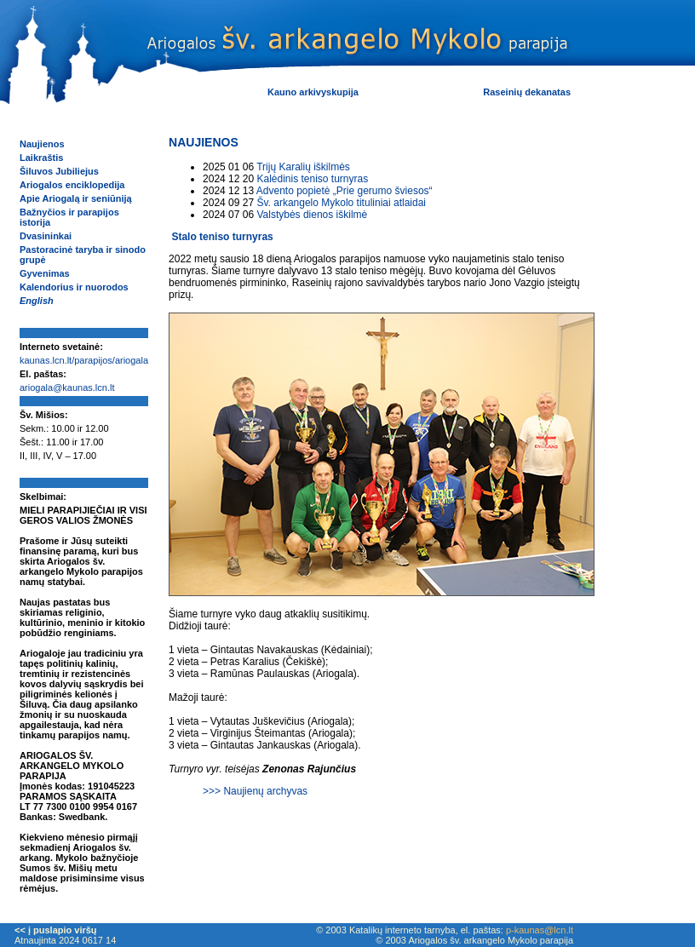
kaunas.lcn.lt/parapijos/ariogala (84, 360)
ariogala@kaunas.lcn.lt (67, 387)
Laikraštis (41, 157)
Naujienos (42, 144)
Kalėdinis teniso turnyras (312, 179)
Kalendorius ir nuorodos (74, 287)
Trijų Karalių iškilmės (303, 167)
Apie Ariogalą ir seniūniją (76, 198)
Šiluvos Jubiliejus (59, 171)
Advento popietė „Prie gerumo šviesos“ (344, 191)
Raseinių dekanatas (527, 92)
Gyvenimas (45, 273)
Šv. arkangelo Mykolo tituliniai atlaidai (341, 203)
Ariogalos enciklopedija (72, 185)
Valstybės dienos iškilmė (311, 215)
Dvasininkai (46, 236)
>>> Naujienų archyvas (255, 791)
